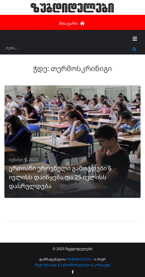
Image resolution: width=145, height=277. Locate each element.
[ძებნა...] (68, 50)
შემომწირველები (75, 264)
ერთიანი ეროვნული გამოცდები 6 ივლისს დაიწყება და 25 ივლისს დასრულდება (60, 177)
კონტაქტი (102, 264)
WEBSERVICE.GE (79, 259)
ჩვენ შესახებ (46, 264)
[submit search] (134, 49)
